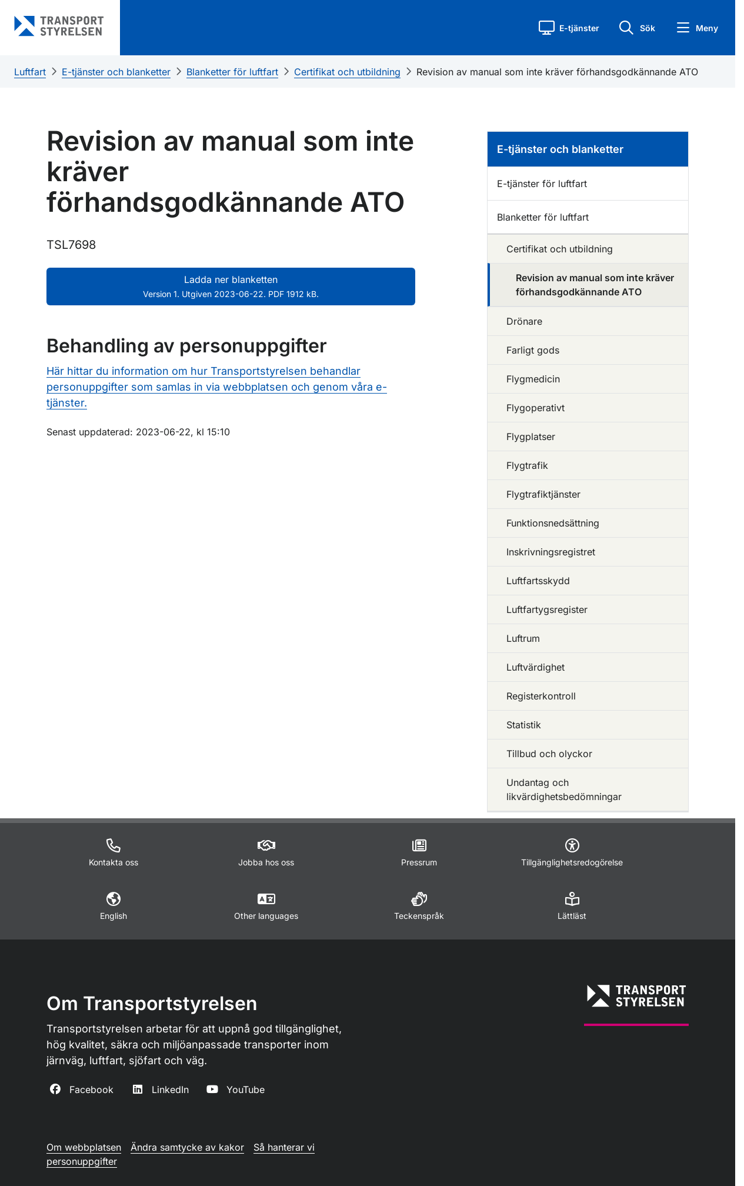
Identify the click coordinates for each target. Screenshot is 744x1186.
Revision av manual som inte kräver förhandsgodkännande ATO (557, 72)
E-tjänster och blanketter (116, 72)
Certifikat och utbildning (347, 72)
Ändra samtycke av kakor (187, 1147)
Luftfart (30, 72)
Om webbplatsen (83, 1147)
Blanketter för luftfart (232, 72)
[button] (569, 27)
